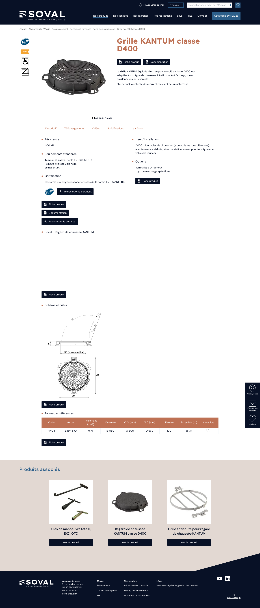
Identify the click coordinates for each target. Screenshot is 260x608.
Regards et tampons (80, 29)
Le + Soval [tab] (137, 128)
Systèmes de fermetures (137, 595)
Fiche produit (129, 61)
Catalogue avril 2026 (226, 15)
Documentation (156, 61)
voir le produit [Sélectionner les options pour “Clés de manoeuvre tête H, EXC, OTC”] (71, 542)
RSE (190, 15)
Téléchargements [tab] (74, 128)
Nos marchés (140, 15)
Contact (202, 15)
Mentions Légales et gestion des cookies (177, 585)
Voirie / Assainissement (56, 29)
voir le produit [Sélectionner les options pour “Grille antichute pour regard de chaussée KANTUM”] (189, 542)
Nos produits (100, 15)
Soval (180, 15)
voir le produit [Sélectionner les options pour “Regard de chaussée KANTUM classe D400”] (130, 542)
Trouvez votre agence (152, 5)
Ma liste (252, 420)
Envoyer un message (252, 405)
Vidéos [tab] (96, 128)
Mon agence (252, 390)
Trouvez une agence (107, 590)
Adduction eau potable (136, 585)
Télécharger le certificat (75, 191)
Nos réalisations (162, 15)
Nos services (120, 15)
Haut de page (233, 596)
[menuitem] (176, 5)
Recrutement (103, 585)
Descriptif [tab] (51, 128)
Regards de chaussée (104, 29)
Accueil (23, 29)
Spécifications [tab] (115, 128)
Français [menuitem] (174, 5)
